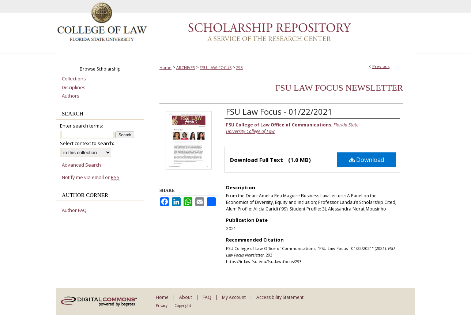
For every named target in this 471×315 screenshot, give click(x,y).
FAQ (207, 297)
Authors (70, 96)
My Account (234, 297)
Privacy (161, 305)
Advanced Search (81, 165)
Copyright (182, 305)
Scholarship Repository (281, 27)
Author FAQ (74, 210)
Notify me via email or (91, 178)
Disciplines (74, 88)
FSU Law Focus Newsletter (339, 87)
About (185, 297)
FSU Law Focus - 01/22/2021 (279, 111)
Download (366, 160)
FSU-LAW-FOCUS (215, 67)
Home (165, 67)
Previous (380, 66)
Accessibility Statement (280, 297)
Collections (74, 79)
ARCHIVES (185, 67)
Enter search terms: (81, 125)
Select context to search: (87, 143)
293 (239, 67)
